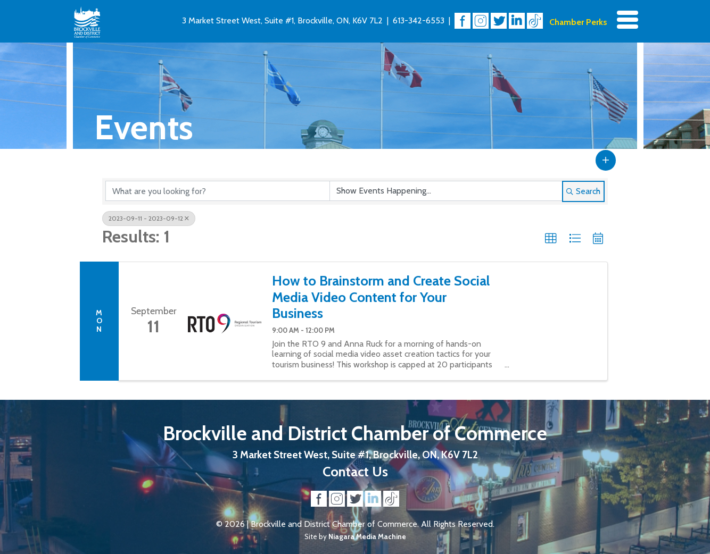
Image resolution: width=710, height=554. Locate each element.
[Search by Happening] (446, 191)
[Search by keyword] (217, 191)
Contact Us (355, 471)
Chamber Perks (578, 22)
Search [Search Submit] (583, 191)
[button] (606, 160)
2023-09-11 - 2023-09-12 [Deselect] (149, 218)
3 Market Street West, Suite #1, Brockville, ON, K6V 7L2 (282, 20)
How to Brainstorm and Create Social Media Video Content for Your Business (381, 297)
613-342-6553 (418, 20)
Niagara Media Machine (367, 536)
